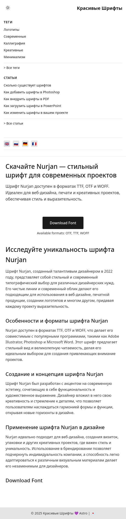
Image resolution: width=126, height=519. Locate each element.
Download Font (63, 222)
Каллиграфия (14, 43)
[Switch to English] (7, 144)
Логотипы (11, 29)
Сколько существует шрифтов (27, 85)
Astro (83, 513)
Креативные (13, 50)
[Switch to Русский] (16, 144)
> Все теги (12, 67)
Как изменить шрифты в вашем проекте (36, 112)
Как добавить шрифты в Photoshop (32, 92)
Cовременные (15, 36)
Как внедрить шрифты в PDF (26, 99)
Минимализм (14, 57)
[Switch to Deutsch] (25, 144)
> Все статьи (13, 123)
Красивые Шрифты (99, 8)
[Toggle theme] (8, 8)
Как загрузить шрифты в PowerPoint (32, 106)
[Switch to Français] (34, 144)
